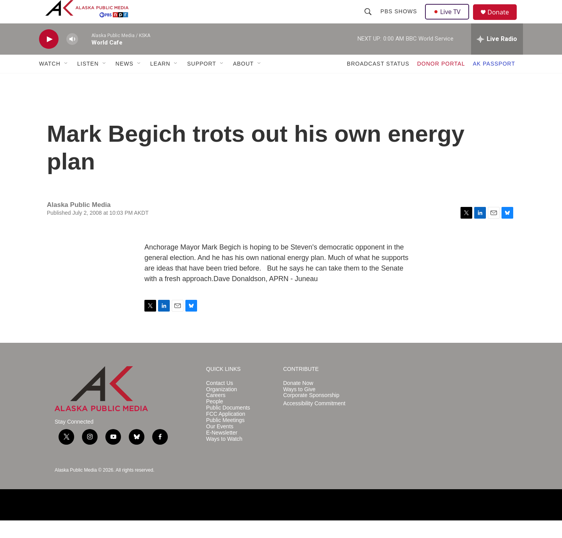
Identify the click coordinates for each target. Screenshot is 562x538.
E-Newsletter (221, 450)
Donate (503, 21)
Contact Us (219, 401)
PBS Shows (399, 20)
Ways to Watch (224, 457)
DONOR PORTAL (441, 81)
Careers (216, 413)
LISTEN (88, 81)
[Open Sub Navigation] (66, 81)
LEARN (160, 81)
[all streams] (497, 56)
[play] (49, 56)
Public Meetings (225, 438)
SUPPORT (201, 81)
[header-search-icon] (368, 20)
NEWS (124, 81)
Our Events (219, 444)
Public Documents (228, 425)
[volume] (72, 57)
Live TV (449, 20)
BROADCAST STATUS (378, 81)
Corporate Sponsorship (311, 413)
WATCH (49, 81)
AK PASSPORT (494, 81)
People (214, 419)
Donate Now (298, 401)
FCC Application (225, 432)
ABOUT (243, 81)
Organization (221, 407)
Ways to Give (299, 407)
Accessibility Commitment (314, 421)
